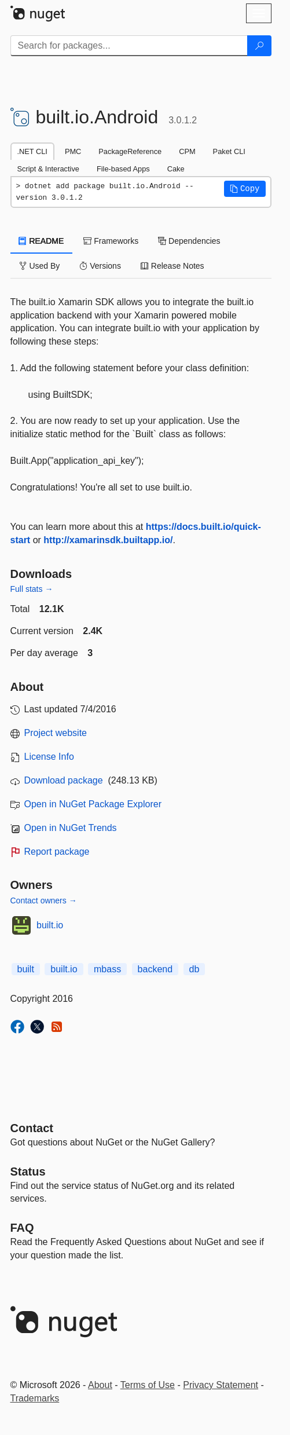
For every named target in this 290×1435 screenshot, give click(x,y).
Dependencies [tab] (189, 241)
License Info (49, 757)
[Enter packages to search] (129, 45)
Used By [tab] (39, 266)
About (100, 1385)
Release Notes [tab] (172, 266)
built (25, 969)
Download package (63, 780)
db (194, 969)
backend (155, 969)
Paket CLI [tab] (229, 151)
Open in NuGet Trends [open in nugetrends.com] (70, 828)
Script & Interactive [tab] (48, 168)
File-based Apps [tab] (123, 168)
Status (28, 1171)
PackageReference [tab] (129, 151)
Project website (55, 733)
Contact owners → (43, 900)
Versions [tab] (100, 266)
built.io (49, 925)
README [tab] (41, 241)
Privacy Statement (220, 1385)
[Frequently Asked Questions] (22, 1227)
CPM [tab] (187, 151)
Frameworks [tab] (110, 241)
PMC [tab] (73, 151)
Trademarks (35, 1398)
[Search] (259, 45)
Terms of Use (147, 1385)
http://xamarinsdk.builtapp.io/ (107, 540)
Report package (57, 851)
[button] (245, 189)
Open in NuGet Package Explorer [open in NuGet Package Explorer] (92, 804)
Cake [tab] (176, 168)
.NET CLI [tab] (32, 151)
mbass (107, 969)
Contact (31, 1128)
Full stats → (31, 589)
